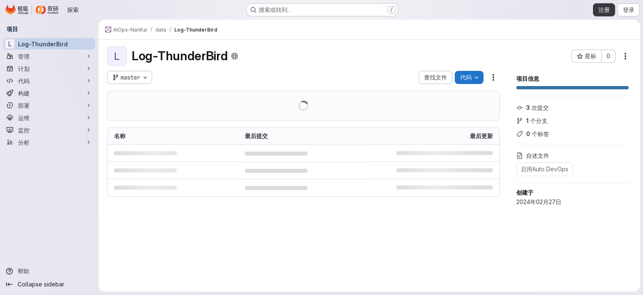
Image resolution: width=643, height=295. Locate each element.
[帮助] (49, 271)
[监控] (49, 130)
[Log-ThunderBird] (49, 44)
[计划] (49, 68)
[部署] (49, 105)
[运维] (49, 117)
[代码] (49, 80)
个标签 (532, 133)
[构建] (49, 93)
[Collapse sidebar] (49, 284)
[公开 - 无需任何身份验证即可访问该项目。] (234, 56)
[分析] (49, 142)
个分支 (531, 120)
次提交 (532, 107)
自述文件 (532, 155)
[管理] (49, 56)
